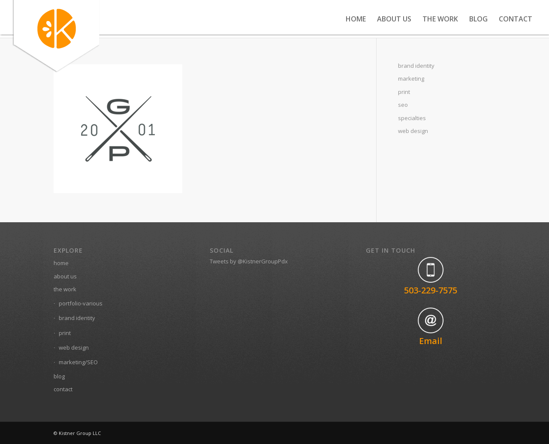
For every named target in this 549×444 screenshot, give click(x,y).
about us (65, 276)
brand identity (416, 65)
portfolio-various (81, 303)
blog (59, 376)
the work (65, 289)
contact (63, 389)
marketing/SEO (78, 362)
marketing (411, 78)
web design (413, 131)
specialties (412, 118)
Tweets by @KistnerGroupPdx (249, 261)
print (404, 92)
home (61, 263)
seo (403, 105)
